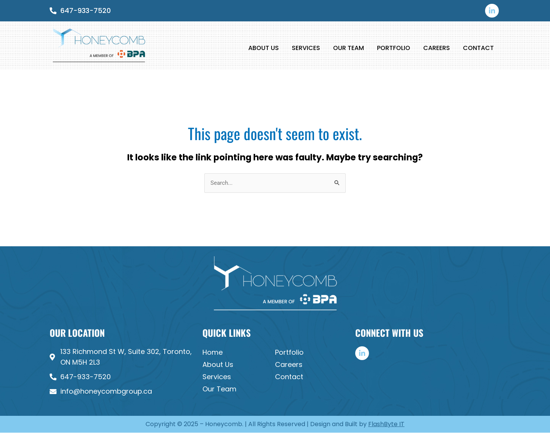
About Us (263, 48)
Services (306, 48)
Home (212, 352)
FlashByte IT (386, 424)
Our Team (348, 48)
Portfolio (393, 48)
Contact (478, 48)
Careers (436, 48)
